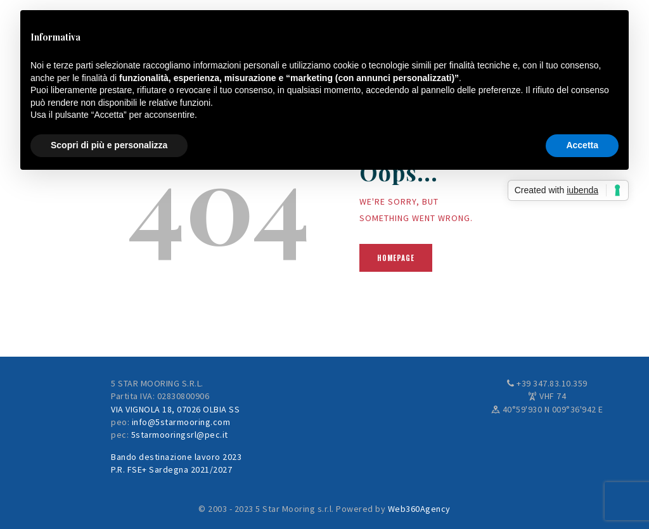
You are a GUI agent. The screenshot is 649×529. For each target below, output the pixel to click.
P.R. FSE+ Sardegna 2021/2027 (171, 469)
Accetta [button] (582, 145)
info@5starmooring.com (181, 422)
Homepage (395, 258)
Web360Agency (419, 508)
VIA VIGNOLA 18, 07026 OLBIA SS (175, 409)
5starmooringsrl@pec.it (179, 434)
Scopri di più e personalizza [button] (109, 145)
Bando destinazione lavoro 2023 (176, 456)
